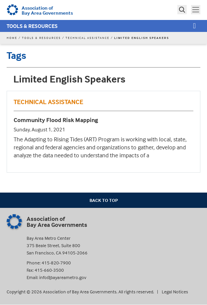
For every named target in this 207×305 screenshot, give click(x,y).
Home (12, 38)
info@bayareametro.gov (62, 277)
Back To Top (104, 200)
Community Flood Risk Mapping (56, 120)
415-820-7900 (56, 262)
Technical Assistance (87, 38)
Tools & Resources (32, 26)
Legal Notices (175, 291)
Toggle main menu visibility (196, 9)
